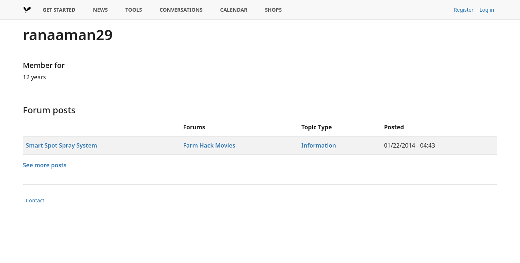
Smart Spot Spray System (61, 145)
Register (464, 9)
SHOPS (273, 9)
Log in (486, 9)
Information (319, 145)
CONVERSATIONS (181, 9)
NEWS (100, 9)
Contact (35, 200)
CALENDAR (233, 9)
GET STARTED (59, 9)
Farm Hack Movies (209, 145)
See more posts (45, 165)
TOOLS (134, 9)
